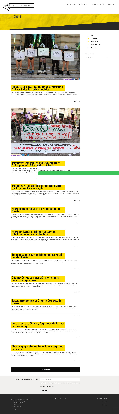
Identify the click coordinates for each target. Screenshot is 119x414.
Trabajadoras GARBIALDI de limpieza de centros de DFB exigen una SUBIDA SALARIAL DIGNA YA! (36, 164)
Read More (76, 101)
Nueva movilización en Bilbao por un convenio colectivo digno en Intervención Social (33, 233)
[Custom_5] (65, 398)
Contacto (104, 405)
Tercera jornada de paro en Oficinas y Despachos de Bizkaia (36, 302)
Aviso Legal (104, 402)
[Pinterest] (60, 398)
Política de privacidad (48, 386)
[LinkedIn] (63, 398)
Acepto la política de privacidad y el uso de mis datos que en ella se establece (60, 383)
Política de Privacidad (102, 398)
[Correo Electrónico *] (60, 379)
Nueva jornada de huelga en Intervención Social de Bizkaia (36, 210)
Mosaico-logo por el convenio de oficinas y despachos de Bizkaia (37, 348)
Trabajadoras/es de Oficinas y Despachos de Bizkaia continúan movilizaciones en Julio (36, 187)
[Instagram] (58, 398)
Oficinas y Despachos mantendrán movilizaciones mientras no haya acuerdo (35, 279)
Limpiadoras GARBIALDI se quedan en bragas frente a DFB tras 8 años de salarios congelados (37, 88)
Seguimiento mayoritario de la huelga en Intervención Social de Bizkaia (37, 256)
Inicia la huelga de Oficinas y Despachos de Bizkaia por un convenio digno (38, 325)
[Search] (113, 4)
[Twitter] (56, 398)
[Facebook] (53, 398)
